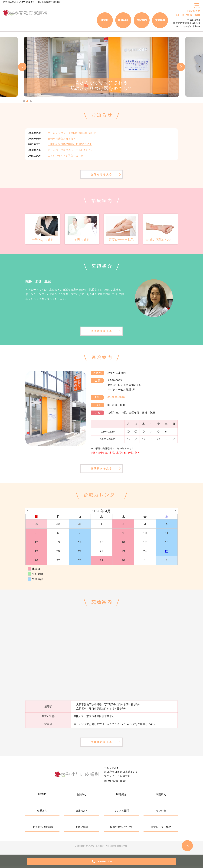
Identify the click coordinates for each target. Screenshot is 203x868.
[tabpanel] (101, 67)
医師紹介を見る (101, 331)
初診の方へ (81, 812)
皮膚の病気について (121, 828)
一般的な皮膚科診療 (42, 828)
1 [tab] (24, 101)
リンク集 (161, 812)
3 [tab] (31, 101)
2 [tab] (27, 101)
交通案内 (160, 20)
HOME (105, 20)
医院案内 (142, 20)
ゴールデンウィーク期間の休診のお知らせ (72, 133)
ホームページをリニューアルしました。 (71, 150)
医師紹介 (123, 20)
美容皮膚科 (81, 828)
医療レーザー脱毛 (161, 828)
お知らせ (82, 796)
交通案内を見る (101, 743)
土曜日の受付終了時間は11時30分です (70, 144)
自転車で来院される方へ (62, 138)
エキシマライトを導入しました (65, 155)
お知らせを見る (101, 174)
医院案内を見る (101, 469)
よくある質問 (121, 812)
